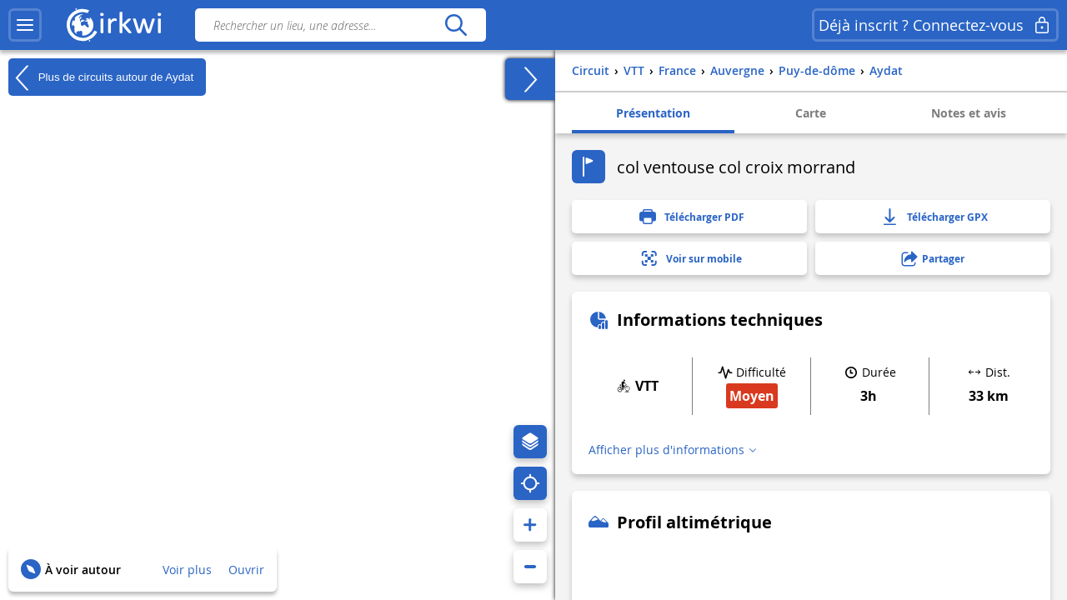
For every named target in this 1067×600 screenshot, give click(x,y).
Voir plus (187, 570)
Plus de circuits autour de (100, 77)
